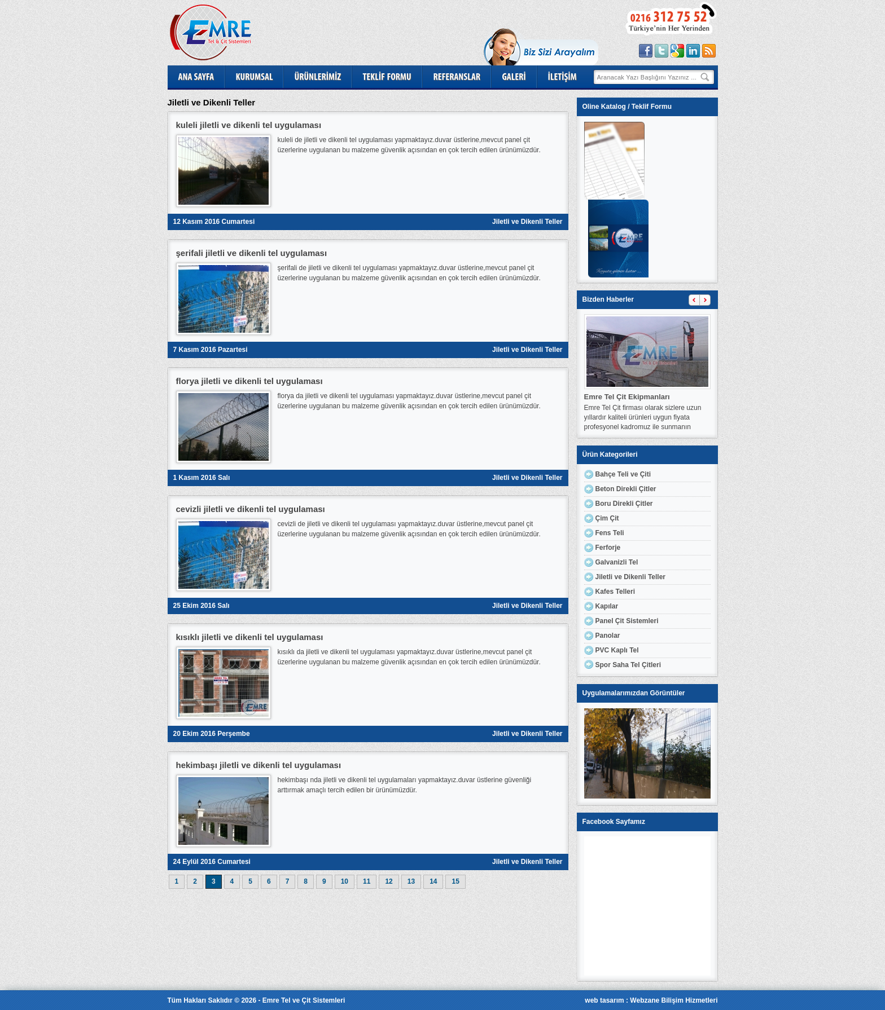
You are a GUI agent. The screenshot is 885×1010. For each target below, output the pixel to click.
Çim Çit (607, 518)
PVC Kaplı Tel (617, 650)
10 (344, 881)
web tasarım (604, 1000)
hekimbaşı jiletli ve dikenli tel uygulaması (258, 765)
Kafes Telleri (615, 592)
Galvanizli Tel (616, 562)
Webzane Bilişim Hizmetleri (673, 1000)
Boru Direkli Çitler (624, 504)
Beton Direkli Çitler (625, 489)
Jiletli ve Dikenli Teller (527, 222)
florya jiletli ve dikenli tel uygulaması (249, 381)
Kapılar (607, 606)
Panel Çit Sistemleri (627, 621)
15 (455, 881)
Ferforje (608, 548)
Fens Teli (609, 533)
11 (366, 881)
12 (388, 881)
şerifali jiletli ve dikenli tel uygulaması (251, 253)
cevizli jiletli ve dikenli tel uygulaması (250, 509)
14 (433, 881)
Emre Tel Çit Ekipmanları (627, 396)
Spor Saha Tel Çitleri (628, 665)
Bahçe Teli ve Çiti (623, 474)
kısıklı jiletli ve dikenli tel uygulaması (249, 637)
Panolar (607, 635)
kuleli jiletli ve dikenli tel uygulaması (249, 125)
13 (411, 881)
